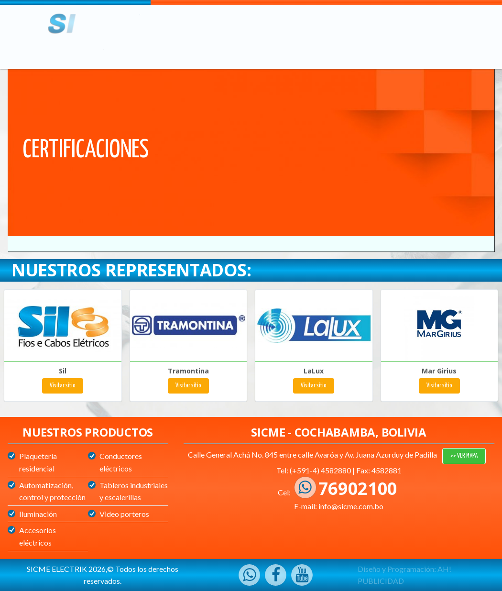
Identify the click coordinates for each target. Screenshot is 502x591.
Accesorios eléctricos (37, 536)
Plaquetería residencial (38, 462)
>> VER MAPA (464, 456)
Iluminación (38, 513)
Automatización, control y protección (52, 491)
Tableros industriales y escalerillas (133, 491)
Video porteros (124, 513)
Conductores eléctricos (120, 462)
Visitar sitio (63, 386)
